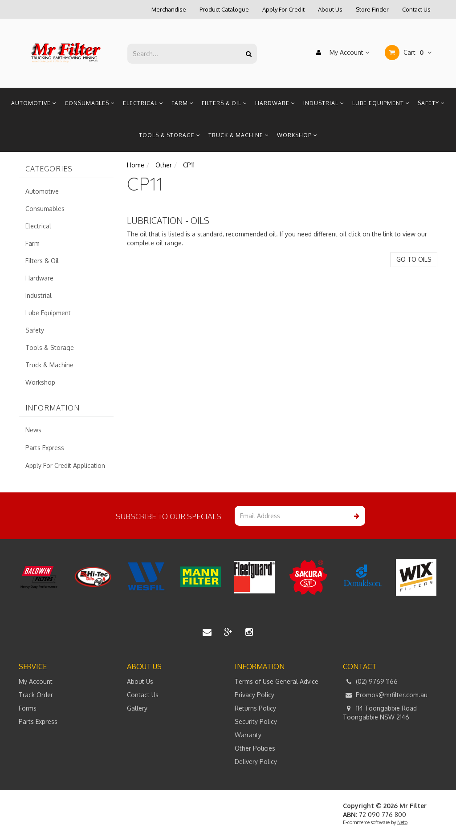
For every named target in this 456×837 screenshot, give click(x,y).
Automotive (34, 103)
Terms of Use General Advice (276, 681)
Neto (402, 822)
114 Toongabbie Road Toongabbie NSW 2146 (380, 712)
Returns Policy (255, 708)
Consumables (90, 103)
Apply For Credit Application (65, 465)
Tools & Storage (169, 135)
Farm (182, 103)
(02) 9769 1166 (370, 681)
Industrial (323, 103)
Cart (408, 52)
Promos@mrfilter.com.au (385, 695)
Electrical (143, 103)
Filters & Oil (224, 103)
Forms (28, 708)
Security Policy (256, 721)
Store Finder (372, 9)
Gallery (137, 708)
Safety (431, 103)
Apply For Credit (283, 9)
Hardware (275, 103)
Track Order (36, 695)
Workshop (297, 135)
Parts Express (44, 447)
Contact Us (416, 9)
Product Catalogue (224, 9)
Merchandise (168, 9)
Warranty (248, 735)
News (33, 430)
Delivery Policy (256, 761)
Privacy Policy (254, 695)
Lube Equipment (381, 103)
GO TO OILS (414, 259)
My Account (340, 52)
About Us (330, 9)
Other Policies (255, 748)
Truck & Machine (238, 135)
